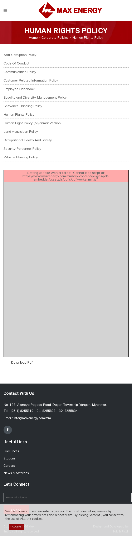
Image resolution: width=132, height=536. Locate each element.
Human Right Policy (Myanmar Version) (33, 123)
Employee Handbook (19, 89)
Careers (9, 466)
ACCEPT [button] (16, 526)
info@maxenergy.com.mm (32, 418)
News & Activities (16, 473)
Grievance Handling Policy (23, 106)
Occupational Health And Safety (28, 140)
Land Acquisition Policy (21, 131)
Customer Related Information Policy (31, 80)
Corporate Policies (55, 37)
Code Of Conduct (16, 63)
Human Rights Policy (19, 114)
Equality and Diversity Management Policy (35, 97)
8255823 (48, 411)
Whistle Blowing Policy (21, 157)
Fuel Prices (11, 451)
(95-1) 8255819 (21, 411)
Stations (9, 458)
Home (33, 37)
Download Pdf (22, 362)
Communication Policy (20, 72)
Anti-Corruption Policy (20, 55)
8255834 (71, 411)
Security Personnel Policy (22, 148)
